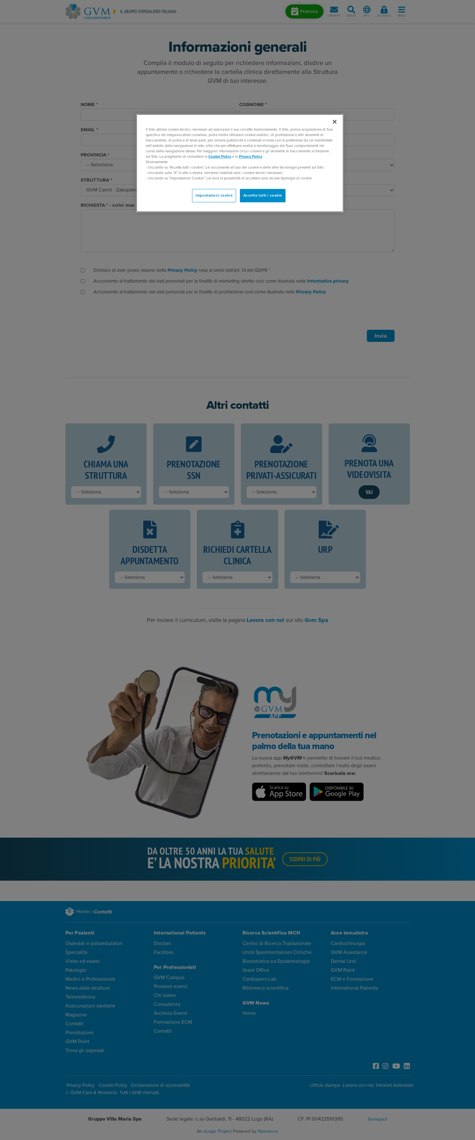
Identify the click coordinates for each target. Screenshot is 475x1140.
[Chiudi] (335, 122)
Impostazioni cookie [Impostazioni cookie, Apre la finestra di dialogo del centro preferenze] (214, 195)
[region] (240, 163)
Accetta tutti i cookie (262, 195)
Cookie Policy (219, 157)
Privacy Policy (250, 157)
